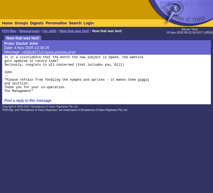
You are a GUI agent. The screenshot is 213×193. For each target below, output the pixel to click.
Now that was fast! (74, 31)
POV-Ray (9, 31)
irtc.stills (50, 31)
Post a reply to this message (28, 100)
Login (88, 23)
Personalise (56, 23)
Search (75, 23)
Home (7, 23)
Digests (37, 23)
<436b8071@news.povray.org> (49, 52)
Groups (21, 23)
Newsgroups (29, 31)
